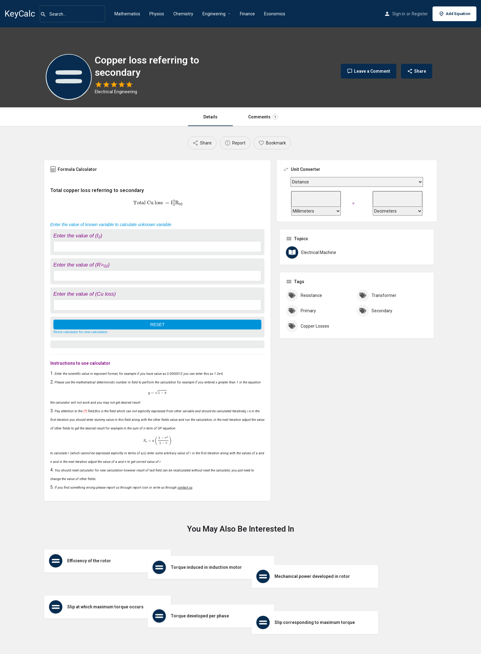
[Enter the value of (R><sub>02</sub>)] (157, 275)
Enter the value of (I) (77, 236)
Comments (263, 117)
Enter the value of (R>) (81, 265)
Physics (156, 13)
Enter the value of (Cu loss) (84, 294)
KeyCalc (20, 14)
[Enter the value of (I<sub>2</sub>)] (157, 246)
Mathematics (127, 13)
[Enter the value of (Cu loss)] (157, 304)
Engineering (213, 13)
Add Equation (454, 14)
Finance (247, 13)
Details (210, 116)
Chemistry (183, 13)
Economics (274, 13)
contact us (185, 488)
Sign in (398, 13)
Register (420, 13)
